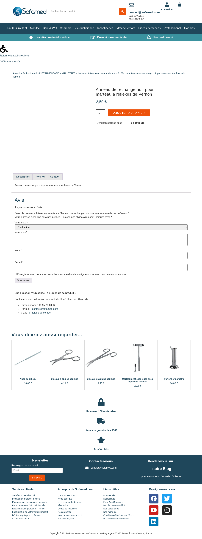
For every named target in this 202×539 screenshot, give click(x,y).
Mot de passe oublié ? (114, 505)
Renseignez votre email (24, 465)
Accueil (16, 73)
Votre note (21, 222)
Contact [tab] (55, 176)
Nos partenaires (111, 508)
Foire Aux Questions (113, 502)
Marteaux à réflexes (118, 73)
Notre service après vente (70, 515)
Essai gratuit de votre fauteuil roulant (30, 512)
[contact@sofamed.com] (131, 5)
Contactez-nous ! (20, 518)
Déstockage (109, 498)
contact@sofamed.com (144, 12)
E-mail (19, 262)
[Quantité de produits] (100, 112)
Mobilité (35, 28)
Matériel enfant (125, 28)
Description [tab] (23, 176)
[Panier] (179, 4)
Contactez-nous (101, 461)
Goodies (189, 28)
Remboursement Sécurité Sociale (28, 505)
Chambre (66, 28)
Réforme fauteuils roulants (14, 55)
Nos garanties (64, 512)
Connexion (166, 9)
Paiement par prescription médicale (29, 502)
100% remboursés (10, 61)
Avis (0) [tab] (40, 176)
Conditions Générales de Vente (118, 515)
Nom (18, 250)
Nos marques (109, 512)
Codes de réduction (67, 508)
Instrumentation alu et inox (91, 73)
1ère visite (63, 505)
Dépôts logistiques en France (26, 515)
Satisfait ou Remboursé (23, 495)
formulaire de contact (39, 312)
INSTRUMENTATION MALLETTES (57, 73)
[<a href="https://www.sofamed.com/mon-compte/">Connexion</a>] (167, 4)
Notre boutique (65, 498)
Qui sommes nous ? (67, 495)
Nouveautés (109, 495)
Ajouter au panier (129, 112)
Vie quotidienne (84, 28)
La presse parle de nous (69, 502)
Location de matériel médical (26, 498)
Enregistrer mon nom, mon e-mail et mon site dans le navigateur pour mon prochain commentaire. (72, 274)
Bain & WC (50, 28)
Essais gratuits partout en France (28, 508)
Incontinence (105, 28)
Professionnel (172, 28)
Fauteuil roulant (17, 28)
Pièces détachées (149, 28)
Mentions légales (66, 518)
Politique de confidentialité (116, 518)
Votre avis (21, 232)
